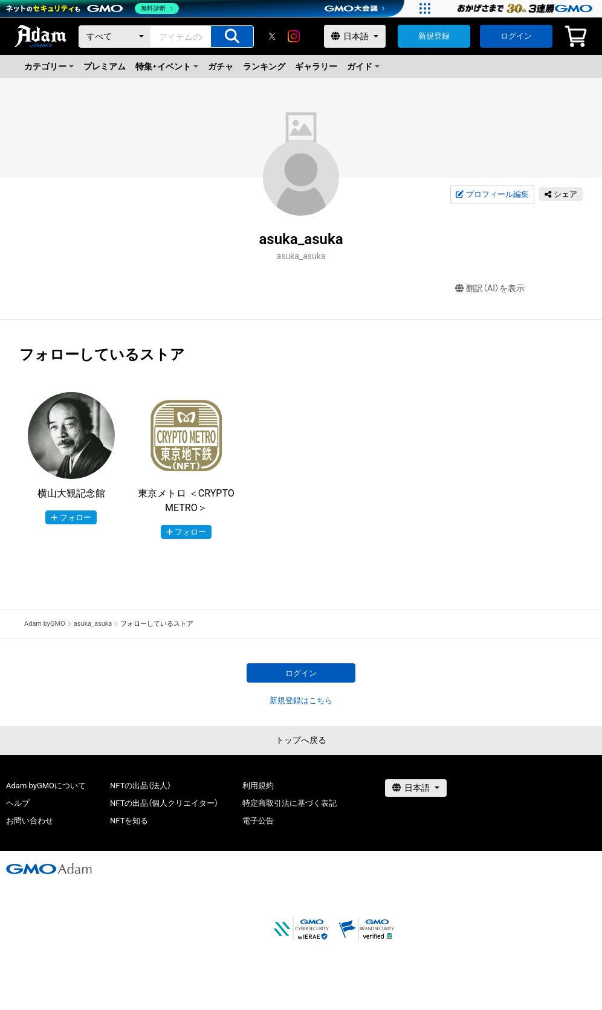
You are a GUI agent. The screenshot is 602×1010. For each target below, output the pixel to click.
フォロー (71, 517)
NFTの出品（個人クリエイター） (164, 803)
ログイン (516, 35)
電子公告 (258, 820)
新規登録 (434, 35)
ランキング (264, 66)
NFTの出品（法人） (140, 785)
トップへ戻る (301, 740)
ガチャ (220, 66)
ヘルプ (18, 803)
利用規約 (258, 785)
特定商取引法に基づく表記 (289, 803)
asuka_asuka (93, 624)
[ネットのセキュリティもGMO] (93, 8)
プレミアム (104, 66)
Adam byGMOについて (46, 785)
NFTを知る (129, 820)
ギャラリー (316, 66)
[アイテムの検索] (232, 36)
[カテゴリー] (115, 36)
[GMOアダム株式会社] (49, 868)
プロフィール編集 (492, 194)
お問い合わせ (29, 820)
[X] (272, 36)
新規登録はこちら (301, 700)
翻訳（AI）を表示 (490, 288)
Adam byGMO (44, 624)
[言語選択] (355, 36)
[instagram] (294, 36)
